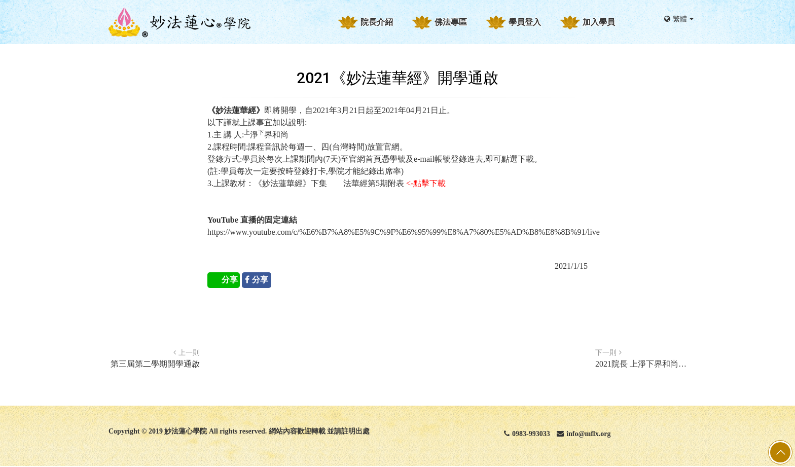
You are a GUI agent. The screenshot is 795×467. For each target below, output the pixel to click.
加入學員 (599, 22)
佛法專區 (451, 22)
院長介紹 (376, 22)
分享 (230, 279)
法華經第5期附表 (373, 183)
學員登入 (525, 22)
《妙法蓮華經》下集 (290, 183)
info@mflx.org (583, 434)
